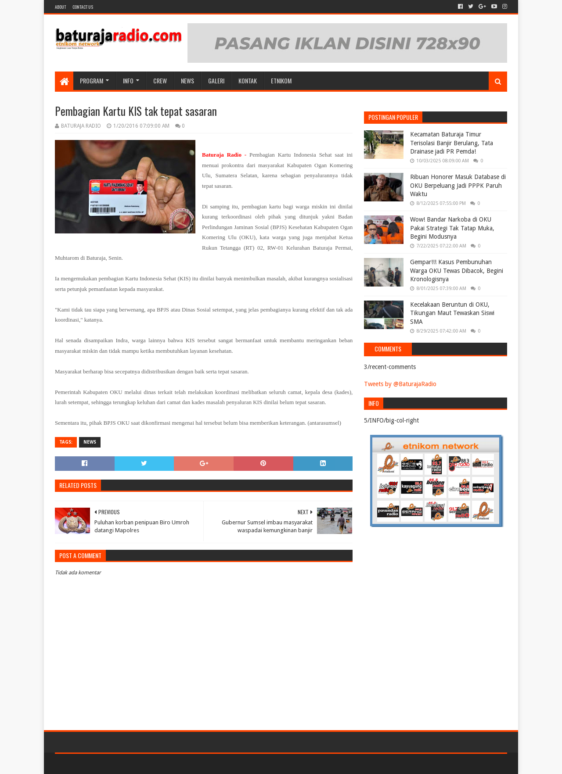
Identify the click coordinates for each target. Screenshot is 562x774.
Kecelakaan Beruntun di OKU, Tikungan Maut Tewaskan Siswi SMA (452, 313)
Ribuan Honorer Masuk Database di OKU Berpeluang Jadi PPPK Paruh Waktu (458, 185)
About (60, 7)
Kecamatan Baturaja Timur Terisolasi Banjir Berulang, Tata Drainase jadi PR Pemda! (451, 143)
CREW (160, 80)
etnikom (281, 80)
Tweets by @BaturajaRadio (400, 383)
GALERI (216, 80)
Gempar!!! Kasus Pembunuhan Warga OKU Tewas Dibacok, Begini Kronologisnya (456, 270)
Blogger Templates (154, 763)
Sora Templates (103, 763)
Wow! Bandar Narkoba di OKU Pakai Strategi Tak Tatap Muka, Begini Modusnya (452, 228)
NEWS (187, 80)
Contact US (82, 7)
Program (91, 80)
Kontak (247, 80)
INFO (128, 80)
